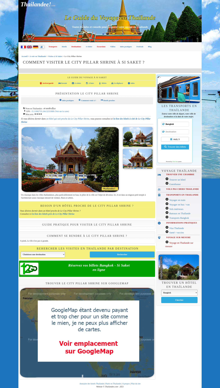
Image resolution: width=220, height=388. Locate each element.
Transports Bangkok (179, 218)
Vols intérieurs (176, 209)
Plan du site (135, 384)
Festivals (140, 47)
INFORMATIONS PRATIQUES (181, 223)
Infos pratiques (126, 47)
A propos (126, 384)
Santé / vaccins (176, 232)
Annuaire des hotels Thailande (91, 384)
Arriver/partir (47, 83)
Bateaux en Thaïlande (180, 213)
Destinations (76, 47)
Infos (131, 83)
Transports (53, 47)
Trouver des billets (175, 147)
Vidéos (112, 47)
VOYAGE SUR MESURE (178, 237)
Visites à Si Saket (55, 56)
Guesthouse (175, 184)
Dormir (62, 83)
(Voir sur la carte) (62, 111)
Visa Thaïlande (176, 228)
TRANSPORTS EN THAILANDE (182, 195)
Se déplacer (117, 83)
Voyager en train (177, 200)
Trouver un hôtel (177, 179)
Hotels (64, 47)
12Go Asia (175, 161)
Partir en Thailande (113, 384)
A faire (90, 83)
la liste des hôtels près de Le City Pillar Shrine (53, 214)
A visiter (89, 47)
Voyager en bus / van (179, 204)
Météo (102, 83)
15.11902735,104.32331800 (43, 111)
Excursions (101, 47)
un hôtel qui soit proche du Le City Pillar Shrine (67, 119)
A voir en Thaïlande (38, 56)
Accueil (24, 56)
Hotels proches (108, 100)
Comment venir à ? (87, 100)
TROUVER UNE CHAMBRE (180, 174)
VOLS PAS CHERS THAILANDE (182, 189)
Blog (149, 47)
